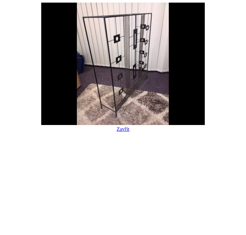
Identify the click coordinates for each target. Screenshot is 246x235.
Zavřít (123, 126)
